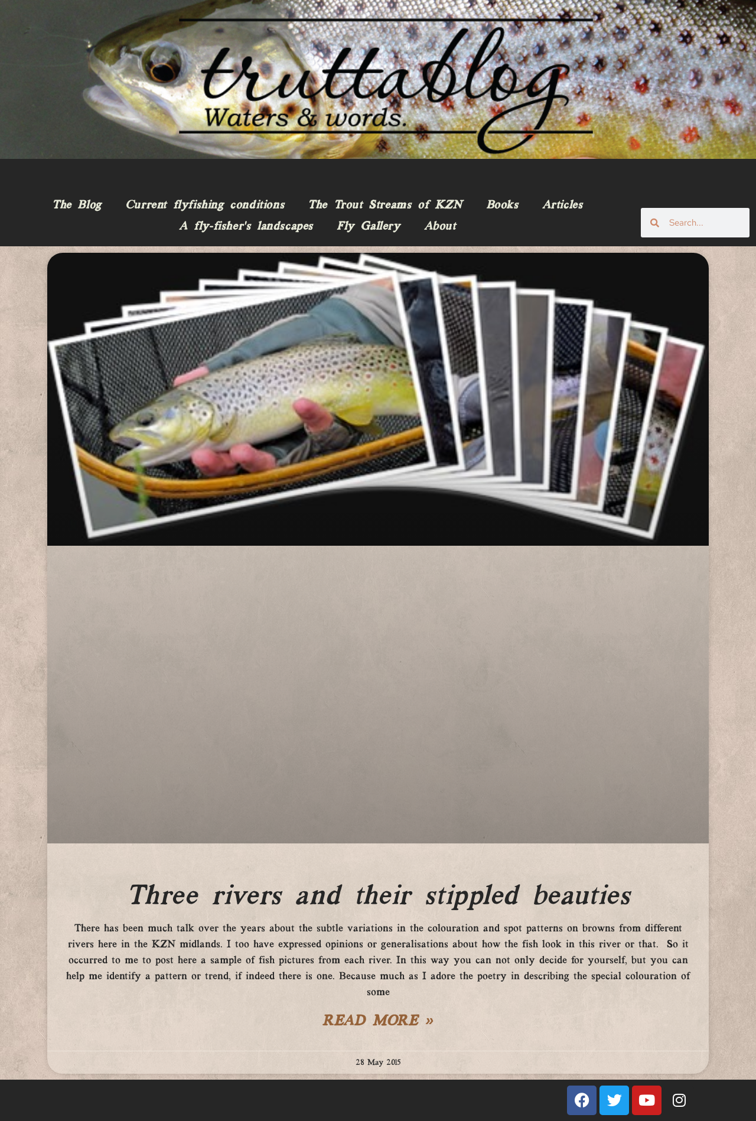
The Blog (77, 205)
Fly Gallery (368, 227)
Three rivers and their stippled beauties (378, 896)
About (440, 227)
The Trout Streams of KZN (385, 205)
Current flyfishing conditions (204, 205)
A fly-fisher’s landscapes (246, 227)
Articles (562, 205)
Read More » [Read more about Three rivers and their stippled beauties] (378, 1022)
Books (502, 205)
